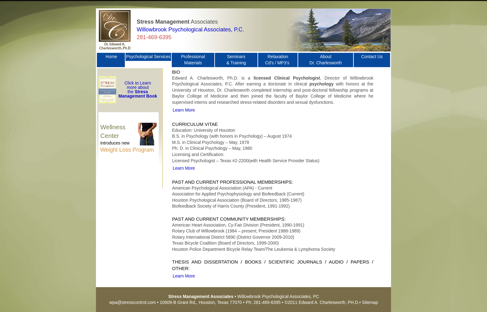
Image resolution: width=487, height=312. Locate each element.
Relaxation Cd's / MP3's (278, 59)
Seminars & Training (236, 59)
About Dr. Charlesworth (325, 59)
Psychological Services (148, 56)
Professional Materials (193, 59)
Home (111, 59)
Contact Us (372, 59)
